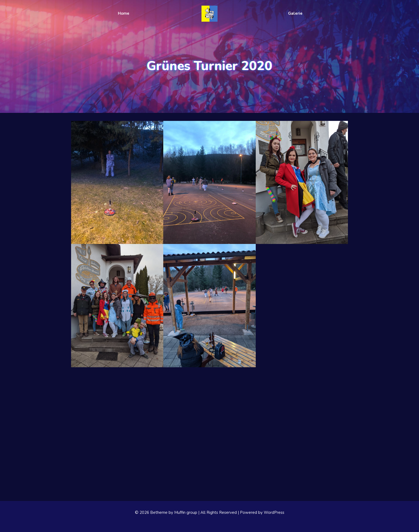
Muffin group (185, 512)
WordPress (274, 512)
